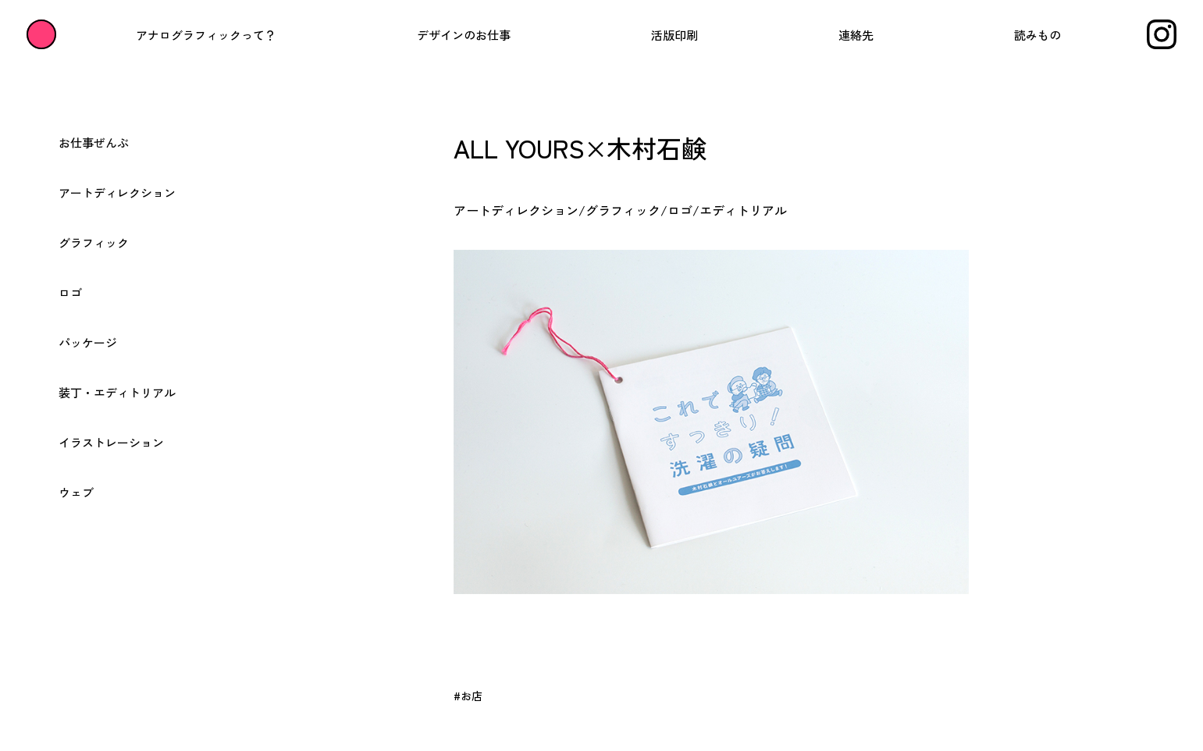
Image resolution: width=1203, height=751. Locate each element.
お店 (471, 695)
